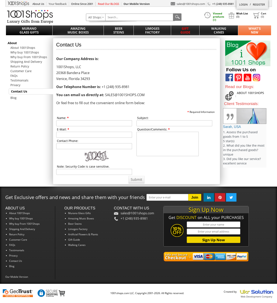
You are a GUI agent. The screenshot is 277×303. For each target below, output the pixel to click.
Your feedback (58, 4)
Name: (63, 118)
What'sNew (255, 30)
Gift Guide (185, 30)
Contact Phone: (67, 141)
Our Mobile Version (16, 277)
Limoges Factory (152, 30)
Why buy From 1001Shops (28, 57)
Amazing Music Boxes (78, 30)
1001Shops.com (18, 3)
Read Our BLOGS (108, 4)
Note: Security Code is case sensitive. (83, 166)
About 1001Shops (22, 48)
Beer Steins (118, 30)
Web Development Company (256, 296)
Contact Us (19, 91)
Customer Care (21, 71)
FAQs (14, 76)
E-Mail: (63, 129)
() (259, 15)
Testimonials (19, 80)
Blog (13, 98)
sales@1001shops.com (188, 3)
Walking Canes (218, 30)
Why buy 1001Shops (24, 52)
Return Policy (19, 66)
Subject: (143, 118)
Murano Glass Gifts (29, 30)
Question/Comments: (153, 129)
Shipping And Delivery (26, 62)
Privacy (15, 85)
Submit (136, 179)
